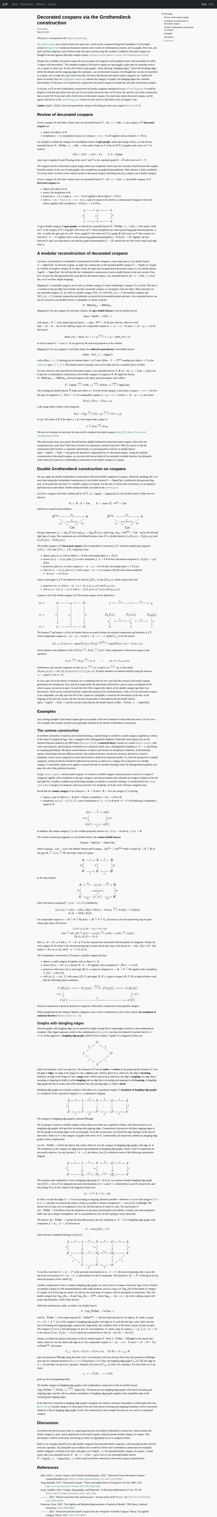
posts (76, 99)
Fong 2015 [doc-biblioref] (51, 48)
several (65, 99)
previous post (111, 487)
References (168, 41)
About (15, 4)
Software (40, 4)
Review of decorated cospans (176, 17)
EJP (5, 4)
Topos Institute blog (77, 38)
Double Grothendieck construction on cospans (178, 28)
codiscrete (42, 364)
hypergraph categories (73, 79)
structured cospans (98, 55)
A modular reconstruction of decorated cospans (176, 22)
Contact (52, 4)
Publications (26, 4)
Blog (204, 4)
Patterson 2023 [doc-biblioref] (132, 105)
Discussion (168, 37)
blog (71, 99)
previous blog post (134, 88)
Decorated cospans (46, 44)
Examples (168, 33)
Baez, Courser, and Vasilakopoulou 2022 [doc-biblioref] (127, 55)
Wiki (211, 4)
